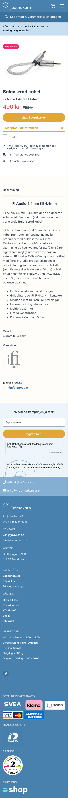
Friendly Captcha (55, 452)
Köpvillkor (9, 581)
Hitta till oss (10, 600)
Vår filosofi (9, 610)
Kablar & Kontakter (35, 26)
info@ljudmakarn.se (23, 490)
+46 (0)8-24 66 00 (21, 482)
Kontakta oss (11, 605)
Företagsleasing (13, 586)
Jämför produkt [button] (15, 387)
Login (6, 615)
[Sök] (34, 17)
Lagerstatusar (11, 575)
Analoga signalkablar (16, 30)
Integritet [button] (8, 621)
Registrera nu (34, 434)
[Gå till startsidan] (17, 6)
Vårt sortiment (11, 26)
